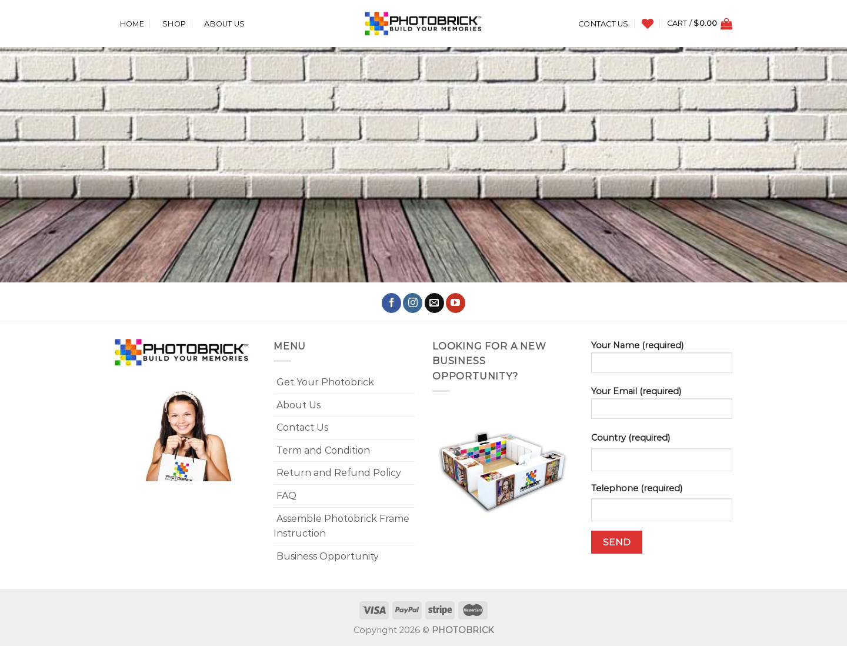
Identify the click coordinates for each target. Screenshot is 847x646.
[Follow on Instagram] (412, 303)
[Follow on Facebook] (391, 303)
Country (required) (630, 437)
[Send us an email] (434, 303)
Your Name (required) (661, 360)
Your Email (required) (661, 406)
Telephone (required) (636, 488)
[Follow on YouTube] (455, 303)
